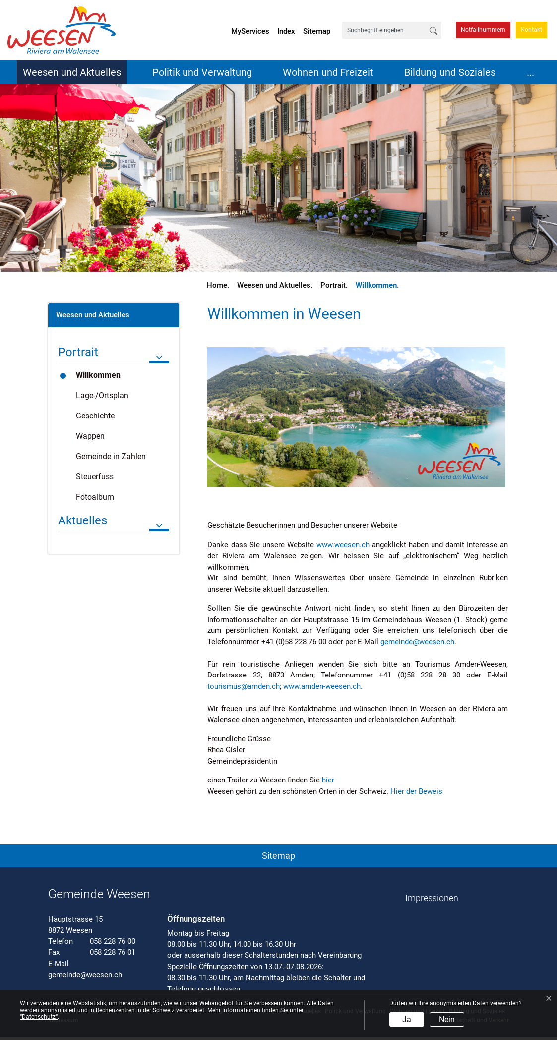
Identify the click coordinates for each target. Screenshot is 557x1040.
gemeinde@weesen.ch (417, 641)
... (530, 72)
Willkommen (103, 377)
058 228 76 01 (112, 952)
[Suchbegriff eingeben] (384, 30)
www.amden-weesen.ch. (327, 686)
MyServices (250, 31)
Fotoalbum (95, 497)
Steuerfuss (95, 476)
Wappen (90, 436)
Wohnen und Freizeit (328, 72)
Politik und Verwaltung (202, 72)
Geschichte (95, 415)
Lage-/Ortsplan (102, 395)
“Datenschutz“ (39, 1016)
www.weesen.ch (343, 544)
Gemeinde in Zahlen (111, 456)
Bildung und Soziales (449, 72)
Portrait (78, 352)
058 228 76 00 (112, 941)
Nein (447, 1019)
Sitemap (316, 31)
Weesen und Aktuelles (72, 72)
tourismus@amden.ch (243, 686)
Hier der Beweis (421, 791)
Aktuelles (82, 520)
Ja (406, 1019)
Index (286, 31)
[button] (278, 853)
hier (333, 780)
